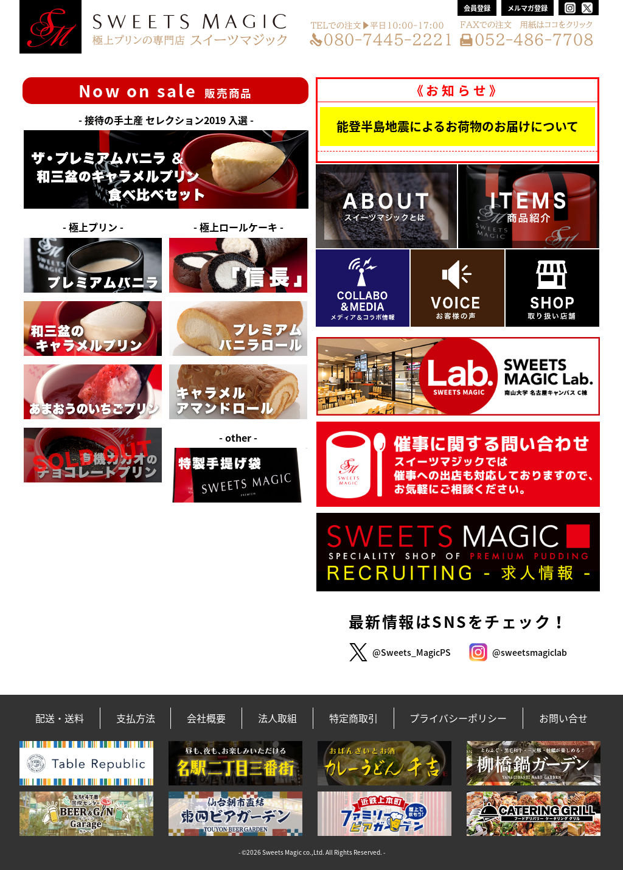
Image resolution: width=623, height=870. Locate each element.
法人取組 (277, 718)
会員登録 (477, 8)
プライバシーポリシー (458, 718)
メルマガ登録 (527, 8)
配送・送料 (59, 718)
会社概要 (206, 718)
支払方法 (135, 718)
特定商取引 (353, 718)
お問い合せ (563, 718)
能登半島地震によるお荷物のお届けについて (457, 126)
